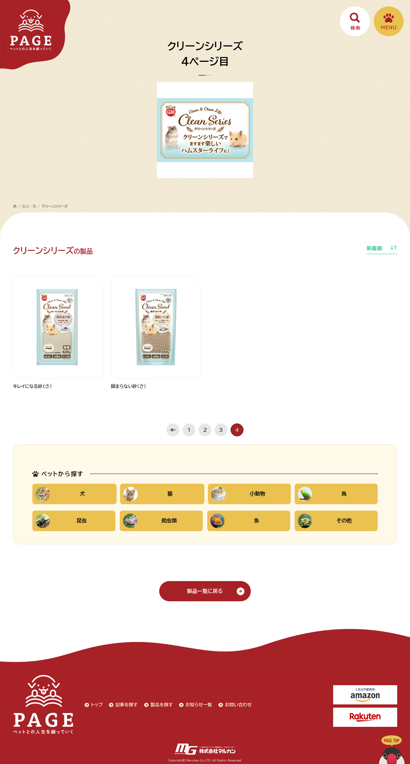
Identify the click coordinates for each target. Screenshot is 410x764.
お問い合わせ (237, 704)
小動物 (238, 494)
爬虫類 (150, 521)
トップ (96, 704)
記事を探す (125, 704)
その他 (325, 521)
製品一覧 (29, 206)
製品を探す (161, 704)
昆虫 (61, 521)
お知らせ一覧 (198, 704)
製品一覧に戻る (205, 591)
